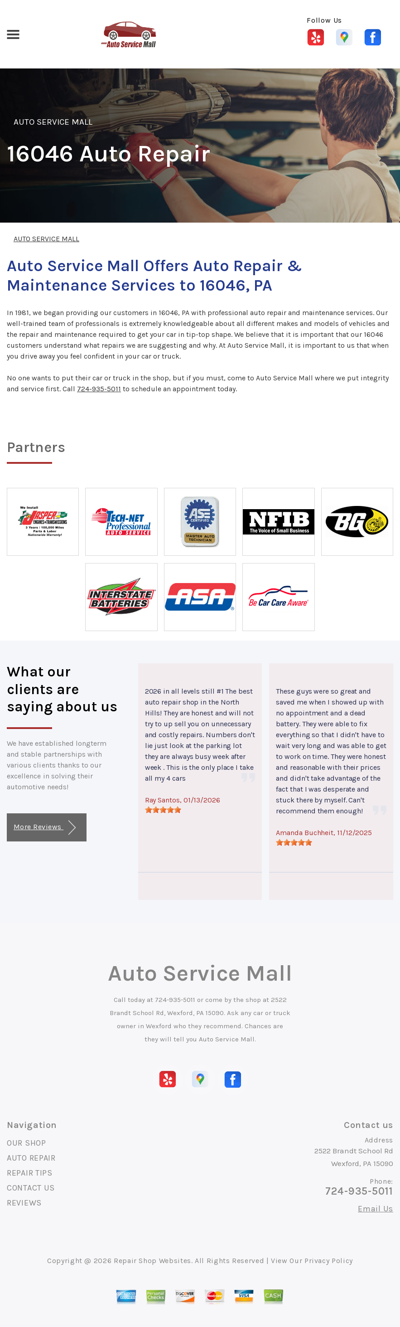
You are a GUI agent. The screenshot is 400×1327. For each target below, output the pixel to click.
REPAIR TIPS (30, 1173)
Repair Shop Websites (152, 1260)
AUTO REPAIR (31, 1158)
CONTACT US (31, 1188)
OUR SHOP (26, 1143)
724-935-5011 (99, 388)
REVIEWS (24, 1203)
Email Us (375, 1209)
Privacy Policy (328, 1260)
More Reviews (45, 827)
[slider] (163, 809)
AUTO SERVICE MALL (53, 122)
